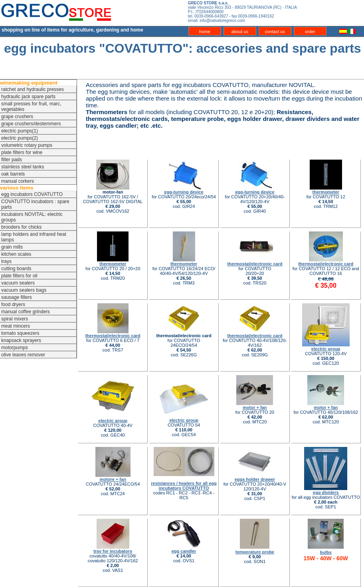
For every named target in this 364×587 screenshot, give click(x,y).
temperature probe (254, 551)
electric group (325, 348)
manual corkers (17, 181)
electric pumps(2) (19, 138)
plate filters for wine (21, 152)
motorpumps (14, 347)
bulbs (326, 552)
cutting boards (16, 268)
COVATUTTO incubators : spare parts (35, 204)
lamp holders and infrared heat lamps (33, 237)
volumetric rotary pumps (26, 145)
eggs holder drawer (255, 479)
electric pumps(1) (19, 131)
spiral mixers (14, 319)
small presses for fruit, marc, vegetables (31, 106)
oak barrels (13, 174)
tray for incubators (112, 551)
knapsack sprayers (21, 340)
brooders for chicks (21, 227)
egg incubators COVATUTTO (32, 194)
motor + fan (255, 407)
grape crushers (17, 116)
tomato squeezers (20, 333)
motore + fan (113, 479)
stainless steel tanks (22, 167)
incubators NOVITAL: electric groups (32, 217)
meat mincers (15, 326)
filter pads (11, 159)
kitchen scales (16, 254)
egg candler (184, 551)
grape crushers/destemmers (31, 123)
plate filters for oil (19, 276)
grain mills (12, 247)
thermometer (326, 192)
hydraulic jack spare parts (28, 96)
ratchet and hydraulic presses (32, 89)
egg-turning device (183, 192)
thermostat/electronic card (254, 263)
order (310, 31)
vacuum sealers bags (23, 290)
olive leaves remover (23, 355)
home (204, 31)
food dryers (13, 304)
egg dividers (326, 492)
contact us (275, 31)
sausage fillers (16, 297)
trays (6, 261)
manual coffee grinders (25, 311)
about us (239, 31)
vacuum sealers (18, 283)
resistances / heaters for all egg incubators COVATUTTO (183, 485)
